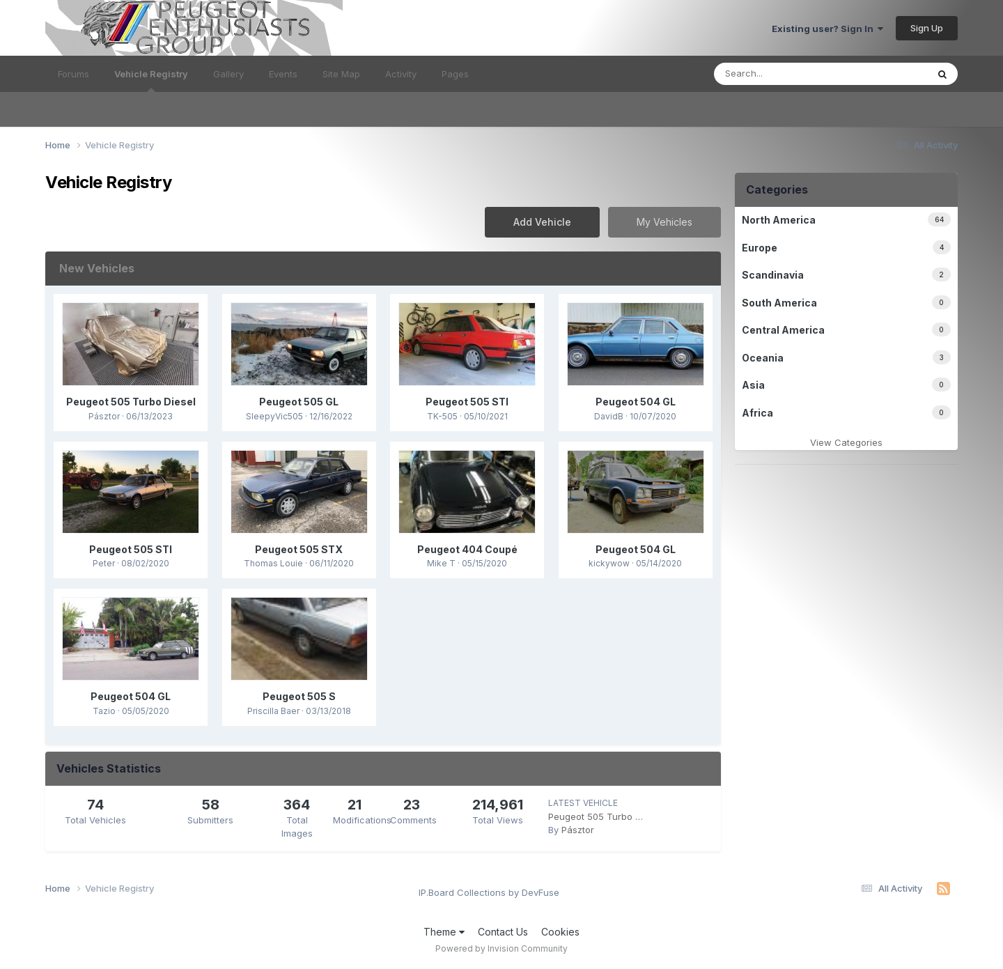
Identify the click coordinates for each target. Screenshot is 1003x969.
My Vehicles (664, 222)
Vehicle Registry (151, 80)
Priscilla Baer (273, 711)
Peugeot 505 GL (299, 402)
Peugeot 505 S (299, 696)
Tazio (104, 711)
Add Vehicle (542, 222)
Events (283, 73)
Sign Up (926, 27)
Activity (401, 73)
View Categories (846, 442)
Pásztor (104, 416)
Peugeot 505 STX (299, 549)
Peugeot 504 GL (636, 402)
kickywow (609, 563)
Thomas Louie (273, 563)
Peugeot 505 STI (467, 402)
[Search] (795, 74)
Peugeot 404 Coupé (467, 549)
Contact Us (503, 932)
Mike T (441, 563)
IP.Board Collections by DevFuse (489, 892)
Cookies (560, 932)
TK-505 (442, 416)
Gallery (228, 73)
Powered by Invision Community (501, 948)
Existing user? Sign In (827, 28)
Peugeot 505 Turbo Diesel (131, 402)
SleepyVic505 (274, 416)
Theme (444, 932)
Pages (455, 73)
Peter (104, 563)
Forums (73, 73)
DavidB (608, 416)
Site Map (341, 73)
